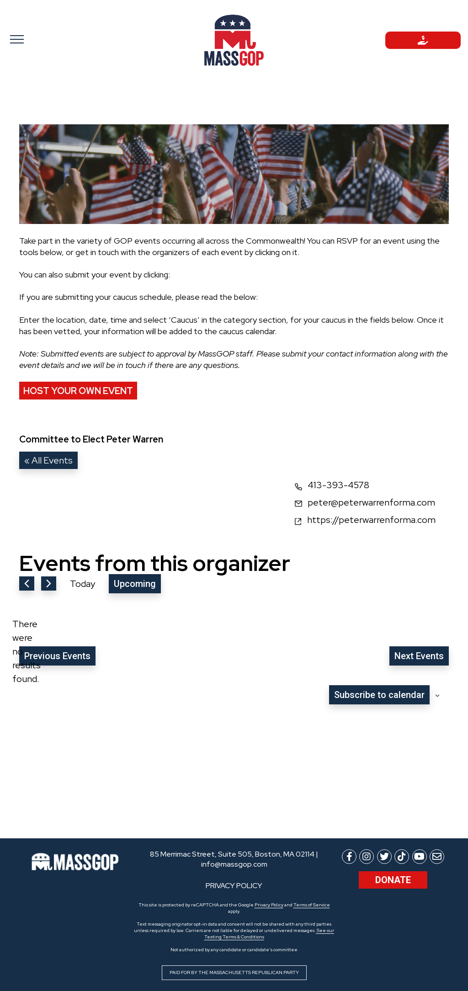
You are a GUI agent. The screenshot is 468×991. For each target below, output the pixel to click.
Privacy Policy (269, 905)
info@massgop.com (234, 864)
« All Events (48, 460)
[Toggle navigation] (45, 39)
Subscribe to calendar (379, 694)
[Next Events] (48, 583)
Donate (393, 879)
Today (82, 584)
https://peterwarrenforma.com (371, 520)
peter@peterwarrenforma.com (371, 502)
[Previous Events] (26, 583)
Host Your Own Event (78, 391)
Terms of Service (311, 905)
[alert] (26, 651)
